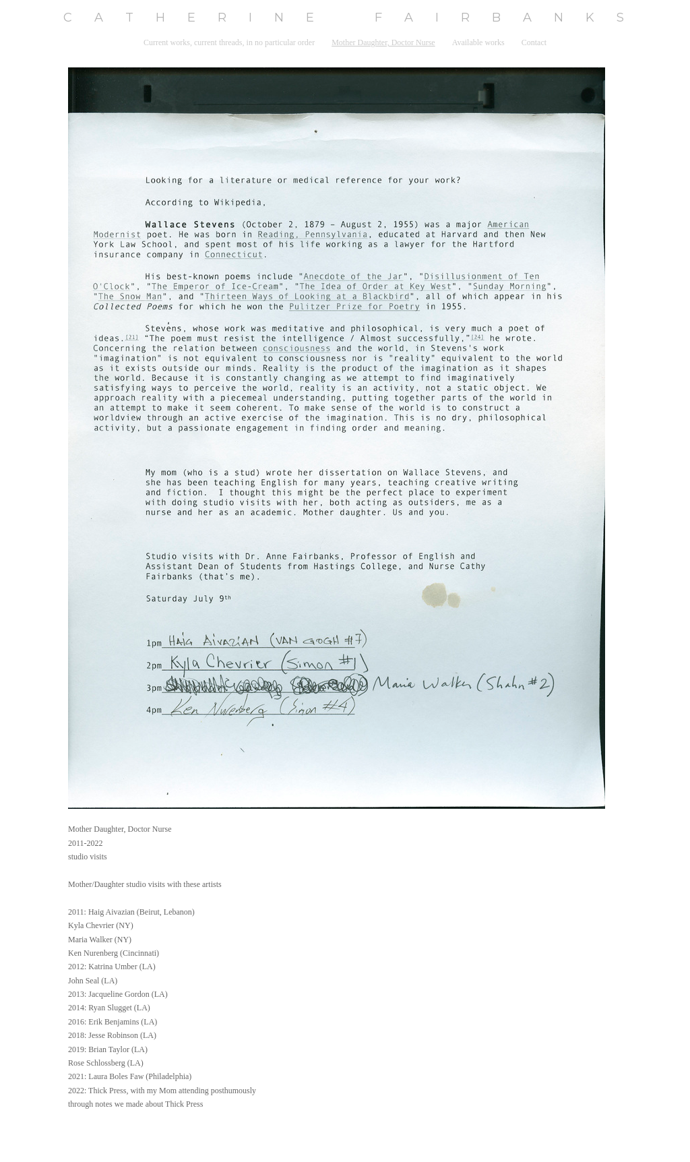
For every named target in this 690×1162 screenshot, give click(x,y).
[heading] (345, 18)
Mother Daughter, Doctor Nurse (383, 42)
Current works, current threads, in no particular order (229, 42)
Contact (534, 42)
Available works (478, 42)
